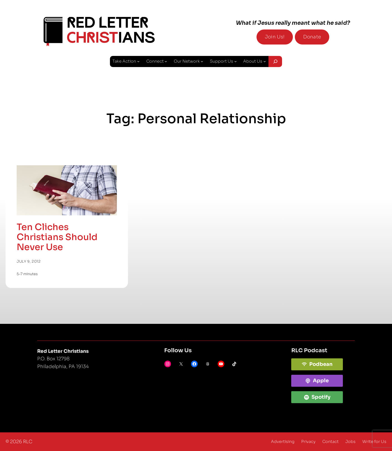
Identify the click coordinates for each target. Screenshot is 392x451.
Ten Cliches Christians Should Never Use (57, 237)
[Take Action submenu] (138, 61)
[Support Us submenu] (235, 61)
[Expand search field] (275, 61)
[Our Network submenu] (202, 61)
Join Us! (275, 37)
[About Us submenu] (264, 61)
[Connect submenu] (166, 61)
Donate (312, 37)
